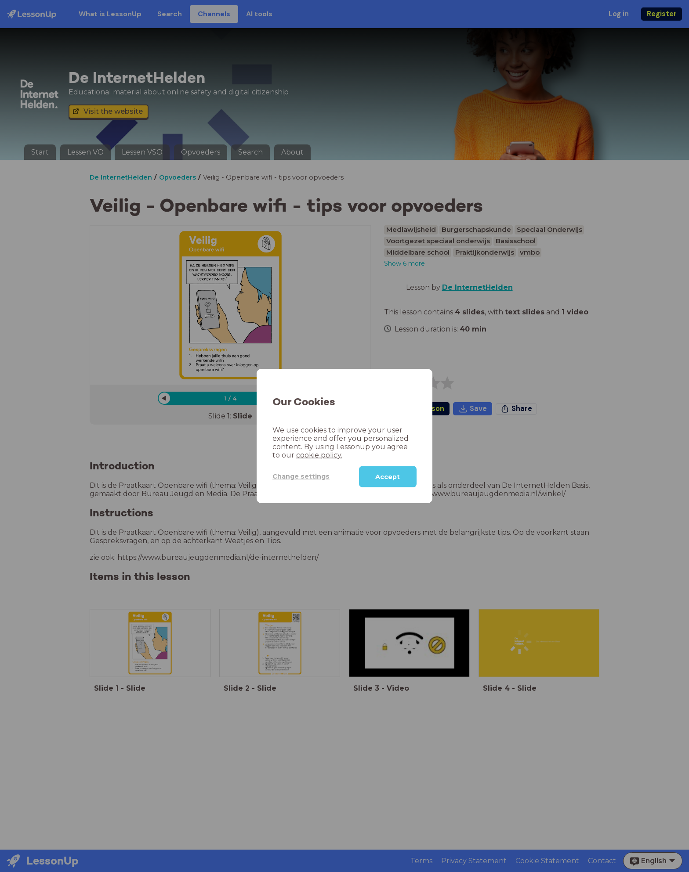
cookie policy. (319, 454)
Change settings (301, 476)
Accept (387, 476)
